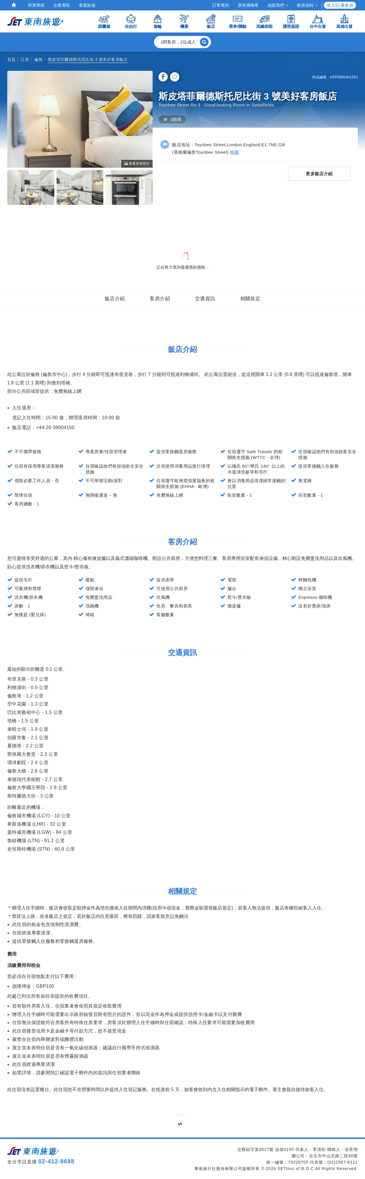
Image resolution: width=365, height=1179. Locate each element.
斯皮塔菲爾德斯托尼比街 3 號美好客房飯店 (88, 59)
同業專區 (36, 5)
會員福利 (307, 5)
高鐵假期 (264, 21)
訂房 (25, 59)
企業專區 (61, 5)
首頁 (11, 59)
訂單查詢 (220, 5)
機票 (184, 21)
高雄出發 (344, 21)
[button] (182, 42)
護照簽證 (291, 21)
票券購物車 (248, 5)
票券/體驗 (237, 21)
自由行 (131, 21)
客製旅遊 (87, 5)
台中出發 (318, 21)
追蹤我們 (278, 5)
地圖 (234, 152)
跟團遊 (104, 21)
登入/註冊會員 (340, 5)
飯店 (211, 21)
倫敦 (38, 59)
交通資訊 (205, 298)
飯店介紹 (115, 298)
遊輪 (157, 21)
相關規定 (250, 298)
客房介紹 (160, 298)
